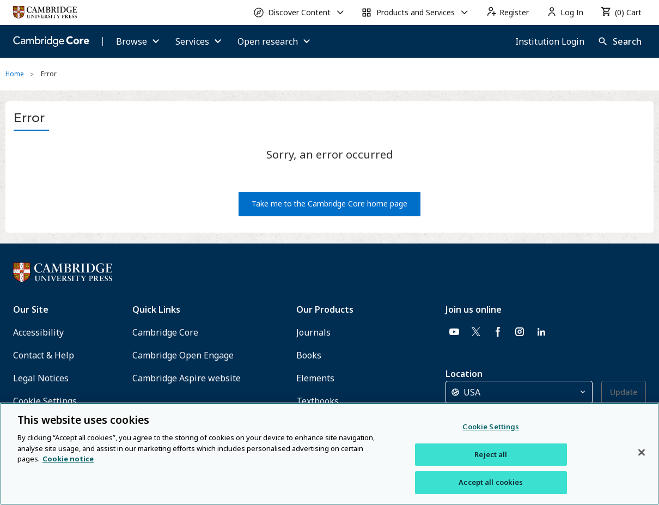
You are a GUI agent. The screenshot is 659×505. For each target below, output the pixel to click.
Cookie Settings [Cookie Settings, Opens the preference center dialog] (490, 426)
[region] (329, 454)
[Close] (642, 453)
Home (14, 73)
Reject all (490, 454)
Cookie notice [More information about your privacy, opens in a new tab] (68, 459)
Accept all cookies (491, 482)
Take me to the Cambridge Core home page (329, 203)
